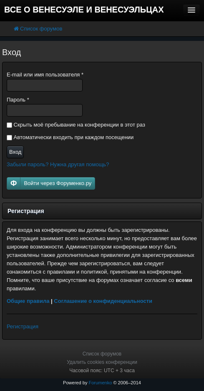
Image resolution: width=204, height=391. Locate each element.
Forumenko (100, 382)
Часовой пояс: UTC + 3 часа (102, 370)
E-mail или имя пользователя (45, 74)
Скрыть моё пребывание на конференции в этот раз (76, 125)
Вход (15, 152)
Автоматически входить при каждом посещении (70, 137)
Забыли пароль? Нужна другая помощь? (58, 164)
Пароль (18, 99)
